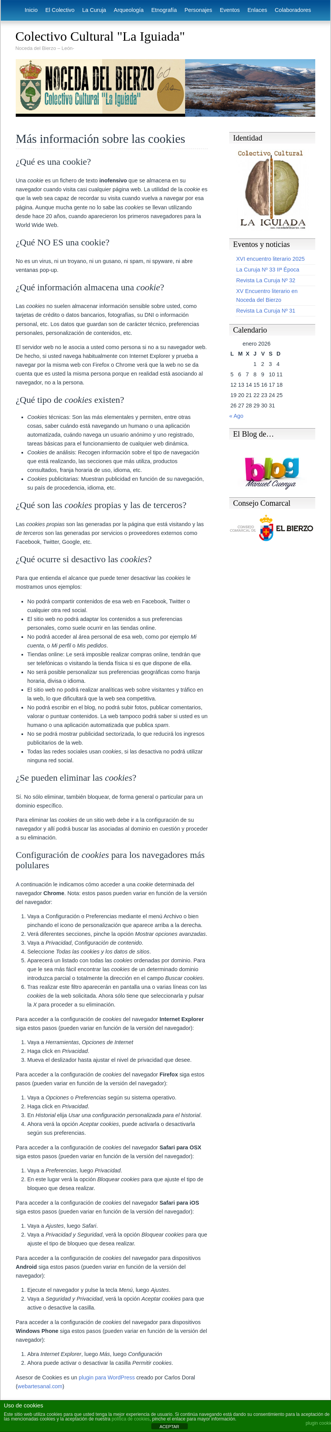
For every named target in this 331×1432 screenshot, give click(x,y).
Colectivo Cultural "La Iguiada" (100, 36)
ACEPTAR (169, 1426)
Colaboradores (293, 10)
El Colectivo (59, 10)
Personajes (198, 10)
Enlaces (257, 10)
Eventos (230, 10)
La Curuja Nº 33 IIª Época (267, 270)
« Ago (236, 416)
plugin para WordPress (107, 1377)
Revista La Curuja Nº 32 (265, 280)
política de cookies (131, 1419)
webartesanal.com (40, 1386)
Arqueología (129, 10)
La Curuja (94, 10)
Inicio (31, 10)
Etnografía (164, 10)
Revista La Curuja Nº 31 (265, 311)
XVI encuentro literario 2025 (270, 259)
